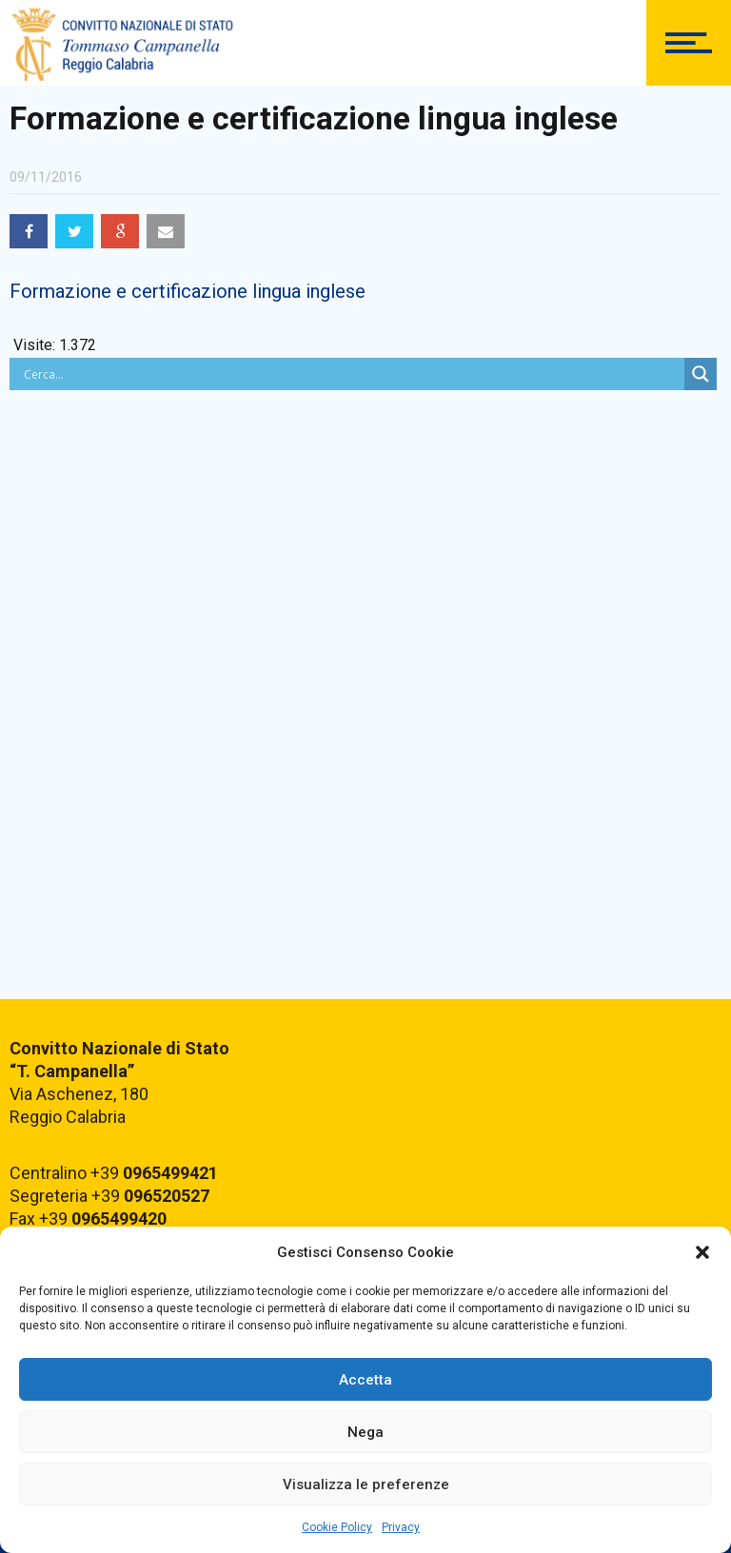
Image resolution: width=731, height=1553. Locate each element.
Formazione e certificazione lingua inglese (188, 291)
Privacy (401, 1527)
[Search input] (352, 374)
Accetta (365, 1379)
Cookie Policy (337, 1527)
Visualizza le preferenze (366, 1484)
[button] (702, 1252)
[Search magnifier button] (700, 374)
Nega (365, 1432)
